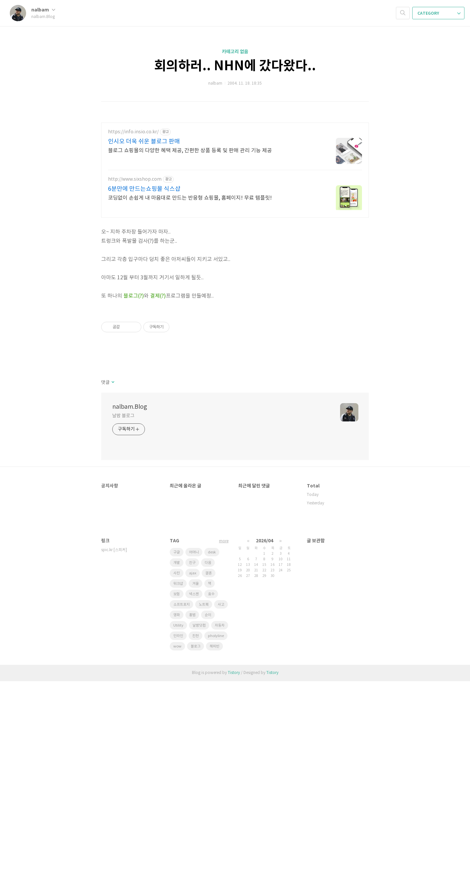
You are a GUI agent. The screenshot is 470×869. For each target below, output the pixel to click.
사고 (221, 792)
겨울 (195, 771)
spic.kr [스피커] (114, 738)
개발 (176, 750)
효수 (211, 782)
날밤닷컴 (199, 813)
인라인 (178, 824)
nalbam (43, 10)
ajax (192, 761)
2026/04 (264, 728)
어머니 (194, 740)
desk (212, 740)
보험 (176, 782)
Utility (178, 813)
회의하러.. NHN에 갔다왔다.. (235, 66)
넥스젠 (194, 782)
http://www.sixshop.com (135, 179)
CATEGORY (439, 13)
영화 (176, 803)
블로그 (195, 834)
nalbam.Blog (129, 594)
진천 (195, 824)
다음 (208, 750)
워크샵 (178, 771)
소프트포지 (181, 792)
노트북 (204, 792)
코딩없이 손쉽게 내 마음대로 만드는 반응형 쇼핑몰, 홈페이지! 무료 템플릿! (190, 198)
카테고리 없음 (235, 52)
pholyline (216, 824)
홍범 (192, 803)
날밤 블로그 (123, 603)
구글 (176, 740)
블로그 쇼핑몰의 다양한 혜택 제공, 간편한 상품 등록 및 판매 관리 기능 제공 (190, 151)
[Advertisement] (235, 268)
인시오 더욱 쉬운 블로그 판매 (144, 141)
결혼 (208, 761)
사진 (176, 761)
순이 (208, 803)
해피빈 (214, 834)
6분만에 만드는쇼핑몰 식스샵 (144, 189)
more (223, 729)
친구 (192, 750)
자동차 (220, 813)
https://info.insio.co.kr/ (133, 132)
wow (177, 834)
